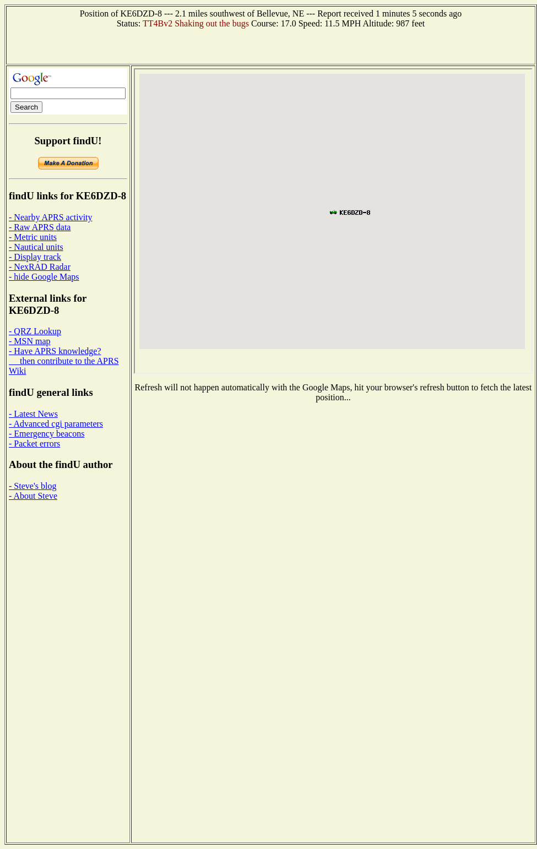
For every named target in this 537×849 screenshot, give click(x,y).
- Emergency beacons (46, 433)
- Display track (35, 257)
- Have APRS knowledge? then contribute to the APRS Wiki (64, 360)
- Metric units (33, 237)
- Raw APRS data (39, 227)
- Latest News (33, 413)
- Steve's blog (32, 486)
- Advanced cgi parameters (56, 423)
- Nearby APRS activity (51, 217)
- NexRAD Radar (39, 266)
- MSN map (30, 341)
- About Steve (33, 495)
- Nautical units (36, 247)
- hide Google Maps (44, 276)
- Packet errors (34, 443)
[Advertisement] (270, 45)
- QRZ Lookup (35, 331)
